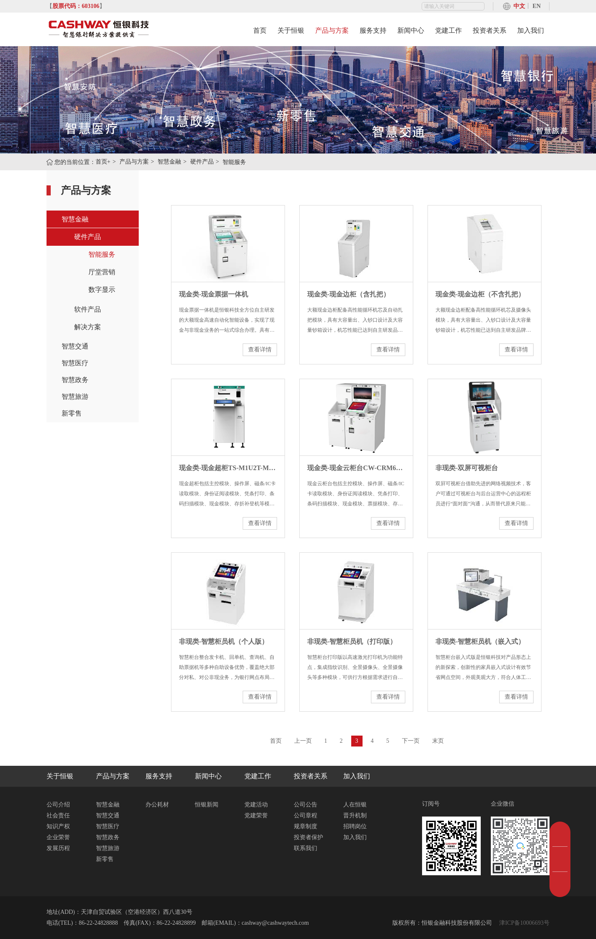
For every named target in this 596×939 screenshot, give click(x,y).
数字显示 (101, 289)
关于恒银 (290, 30)
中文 (519, 6)
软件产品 (87, 309)
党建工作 (448, 30)
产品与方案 (332, 30)
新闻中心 (410, 30)
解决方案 (87, 326)
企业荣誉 (58, 837)
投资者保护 (308, 837)
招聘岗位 (355, 826)
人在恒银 (355, 804)
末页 (438, 741)
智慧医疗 (75, 363)
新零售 (72, 413)
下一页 (411, 741)
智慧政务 (75, 379)
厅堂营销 (101, 272)
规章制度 (305, 826)
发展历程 (58, 848)
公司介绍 (58, 804)
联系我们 (305, 848)
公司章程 (305, 815)
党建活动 (256, 804)
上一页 (303, 741)
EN (537, 6)
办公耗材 (157, 804)
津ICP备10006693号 (523, 923)
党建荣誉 (256, 815)
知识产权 (58, 826)
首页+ (103, 162)
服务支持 (373, 30)
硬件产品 (202, 162)
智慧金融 (169, 162)
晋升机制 (355, 815)
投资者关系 (489, 30)
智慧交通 (75, 346)
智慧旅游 (75, 396)
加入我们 (530, 30)
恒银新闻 (206, 804)
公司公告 (305, 804)
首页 (260, 30)
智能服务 (101, 254)
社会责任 (58, 815)
